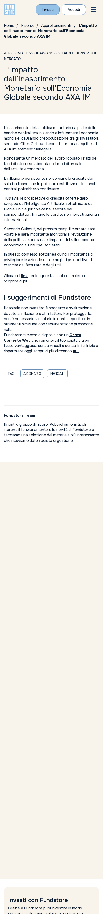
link (24, 275)
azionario (32, 373)
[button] (93, 9)
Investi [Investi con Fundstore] (48, 9)
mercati (57, 373)
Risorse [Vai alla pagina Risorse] (27, 25)
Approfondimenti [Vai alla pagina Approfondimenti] (56, 25)
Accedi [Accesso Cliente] (74, 9)
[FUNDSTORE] (9, 9)
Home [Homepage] (9, 25)
